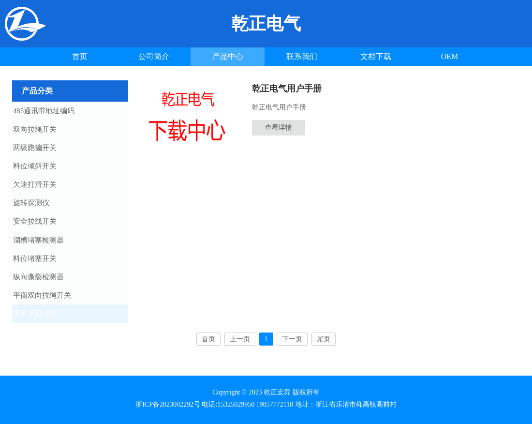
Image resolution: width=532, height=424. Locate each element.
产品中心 (227, 56)
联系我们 (301, 56)
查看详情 (278, 127)
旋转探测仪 (40, 205)
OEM (449, 56)
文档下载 (375, 56)
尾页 (323, 344)
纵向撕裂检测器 (47, 281)
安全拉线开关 (43, 224)
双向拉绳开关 (43, 130)
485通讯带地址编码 (53, 111)
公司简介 (153, 56)
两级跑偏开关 (43, 148)
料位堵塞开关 (43, 262)
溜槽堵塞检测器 (47, 243)
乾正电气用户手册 (287, 88)
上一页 (240, 344)
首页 (80, 56)
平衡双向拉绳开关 (51, 299)
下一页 (292, 344)
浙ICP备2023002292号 (167, 404)
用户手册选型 (43, 318)
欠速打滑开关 (43, 186)
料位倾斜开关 (43, 167)
